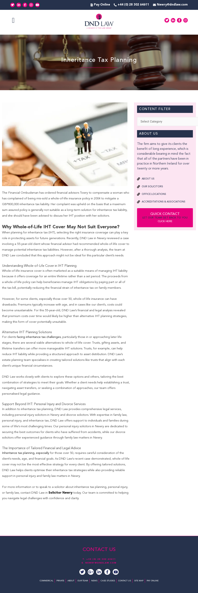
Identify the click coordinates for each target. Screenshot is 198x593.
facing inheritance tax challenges (39, 337)
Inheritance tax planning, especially (25, 453)
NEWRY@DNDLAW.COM (101, 563)
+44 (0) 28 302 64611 (101, 559)
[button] (13, 20)
